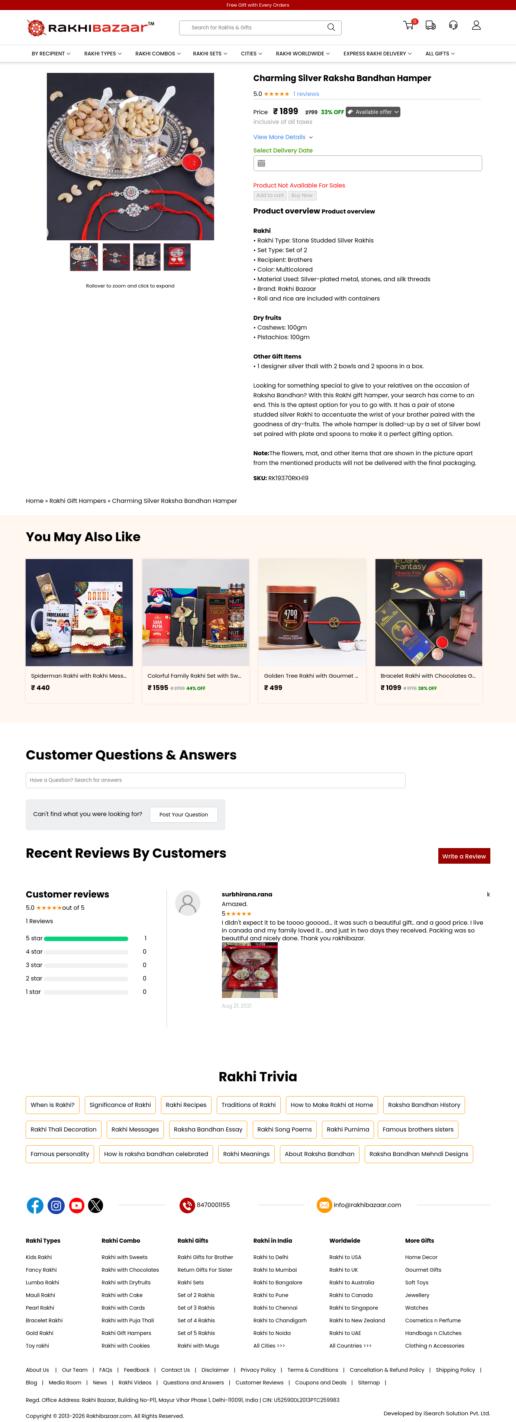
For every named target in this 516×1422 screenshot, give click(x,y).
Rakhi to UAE (345, 1333)
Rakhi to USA (345, 1257)
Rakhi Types (103, 53)
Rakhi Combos (158, 53)
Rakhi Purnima (348, 1129)
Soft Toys (416, 1282)
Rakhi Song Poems (285, 1129)
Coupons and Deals (320, 1382)
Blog (31, 1382)
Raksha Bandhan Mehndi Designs (419, 1154)
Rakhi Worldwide (303, 53)
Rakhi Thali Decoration (63, 1129)
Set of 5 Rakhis (196, 1333)
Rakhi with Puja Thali (128, 1320)
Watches (416, 1308)
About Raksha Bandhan (320, 1154)
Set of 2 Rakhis (196, 1295)
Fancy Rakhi (41, 1270)
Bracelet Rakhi (44, 1320)
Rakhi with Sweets (125, 1257)
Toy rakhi (37, 1345)
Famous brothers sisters (418, 1129)
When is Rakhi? (52, 1105)
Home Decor (421, 1257)
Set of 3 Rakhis (196, 1308)
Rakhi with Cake (122, 1295)
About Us (38, 1370)
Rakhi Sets (210, 53)
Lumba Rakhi (42, 1282)
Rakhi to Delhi (271, 1257)
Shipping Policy (455, 1370)
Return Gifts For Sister (205, 1270)
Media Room (65, 1382)
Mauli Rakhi (40, 1295)
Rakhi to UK (343, 1270)
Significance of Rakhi (120, 1105)
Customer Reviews (260, 1382)
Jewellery (417, 1295)
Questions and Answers (193, 1382)
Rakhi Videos (135, 1382)
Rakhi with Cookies (126, 1345)
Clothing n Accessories (434, 1345)
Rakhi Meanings (246, 1154)
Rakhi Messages (135, 1129)
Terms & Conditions (312, 1370)
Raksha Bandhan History (424, 1105)
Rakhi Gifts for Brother (205, 1257)
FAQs (105, 1370)
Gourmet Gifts (423, 1270)
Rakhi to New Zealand (357, 1320)
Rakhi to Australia (351, 1282)
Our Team (75, 1370)
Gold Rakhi (39, 1333)
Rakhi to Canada (351, 1295)
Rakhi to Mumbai (275, 1270)
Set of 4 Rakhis (196, 1320)
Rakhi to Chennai (275, 1308)
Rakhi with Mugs (198, 1345)
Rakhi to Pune (271, 1295)
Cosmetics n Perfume (433, 1320)
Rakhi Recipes (186, 1105)
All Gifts (441, 53)
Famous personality (59, 1154)
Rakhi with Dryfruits (126, 1282)
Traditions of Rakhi (249, 1105)
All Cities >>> (269, 1345)
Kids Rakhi (39, 1257)
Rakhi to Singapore (353, 1308)
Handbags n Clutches (433, 1333)
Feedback (137, 1370)
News (100, 1382)
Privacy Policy (258, 1370)
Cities (252, 53)
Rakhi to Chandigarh (280, 1320)
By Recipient (51, 53)
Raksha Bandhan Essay (208, 1129)
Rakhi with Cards (123, 1308)
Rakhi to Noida (272, 1333)
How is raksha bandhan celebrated (156, 1154)
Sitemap (369, 1382)
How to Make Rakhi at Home (332, 1105)
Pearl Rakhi (40, 1308)
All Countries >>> (350, 1345)
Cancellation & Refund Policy (387, 1370)
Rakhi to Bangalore (278, 1282)
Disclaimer (215, 1370)
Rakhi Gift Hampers (126, 1333)
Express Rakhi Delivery (378, 53)
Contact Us (175, 1370)
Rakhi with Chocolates (130, 1270)
